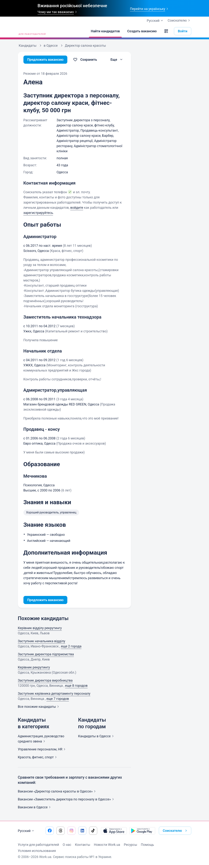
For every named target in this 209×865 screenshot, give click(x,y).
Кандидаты (96, 736)
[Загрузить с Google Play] (142, 831)
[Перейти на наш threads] (60, 831)
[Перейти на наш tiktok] (93, 831)
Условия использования (37, 851)
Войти (182, 31)
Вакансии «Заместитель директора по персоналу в (66, 799)
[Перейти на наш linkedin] (82, 831)
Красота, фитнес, (38, 757)
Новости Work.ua (107, 845)
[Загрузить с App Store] (114, 831)
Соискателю (179, 20)
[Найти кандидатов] (105, 31)
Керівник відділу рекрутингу (40, 628)
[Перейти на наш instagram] (71, 831)
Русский (26, 830)
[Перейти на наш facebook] (50, 831)
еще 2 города (71, 646)
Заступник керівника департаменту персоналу (54, 693)
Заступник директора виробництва (45, 680)
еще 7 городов (57, 699)
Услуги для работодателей (38, 845)
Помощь (147, 845)
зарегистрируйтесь (38, 213)
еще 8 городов (76, 685)
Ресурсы (130, 845)
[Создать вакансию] (142, 31)
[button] (166, 31)
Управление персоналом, (42, 749)
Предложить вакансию (45, 59)
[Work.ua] (32, 31)
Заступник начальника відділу (41, 641)
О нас (67, 845)
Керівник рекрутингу (34, 667)
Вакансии (35, 807)
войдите (76, 207)
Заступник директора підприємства (46, 654)
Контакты (82, 845)
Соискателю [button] (175, 830)
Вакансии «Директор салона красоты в (57, 791)
